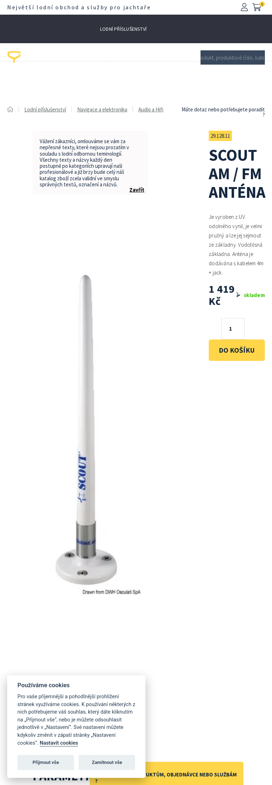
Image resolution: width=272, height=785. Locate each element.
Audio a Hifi (150, 109)
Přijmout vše (46, 762)
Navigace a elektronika (102, 109)
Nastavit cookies (59, 743)
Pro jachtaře (172, 57)
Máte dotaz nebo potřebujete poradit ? (223, 112)
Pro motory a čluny (124, 57)
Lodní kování (115, 86)
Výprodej (149, 86)
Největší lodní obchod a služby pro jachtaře (79, 7)
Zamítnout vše (107, 762)
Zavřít (136, 190)
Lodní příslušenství (123, 29)
